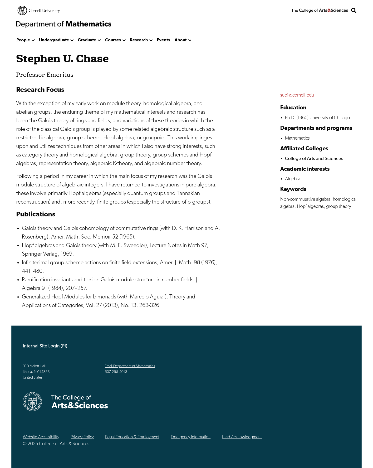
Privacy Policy (82, 437)
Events (163, 40)
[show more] (33, 40)
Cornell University (38, 10)
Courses (113, 40)
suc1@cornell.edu (297, 95)
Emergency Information (191, 437)
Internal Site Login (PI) (45, 346)
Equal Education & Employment (132, 437)
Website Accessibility (41, 437)
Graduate (87, 40)
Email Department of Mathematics (130, 366)
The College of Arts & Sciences (319, 10)
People (23, 40)
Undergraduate (54, 40)
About (180, 40)
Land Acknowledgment (242, 437)
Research (139, 40)
